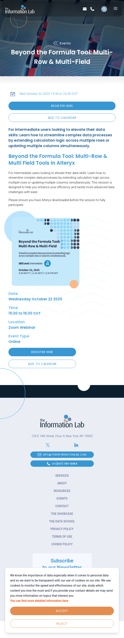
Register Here (62, 106)
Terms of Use (62, 536)
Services (62, 475)
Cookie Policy (62, 544)
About (62, 483)
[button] (62, 117)
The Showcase (62, 513)
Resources (62, 491)
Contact (62, 506)
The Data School (62, 521)
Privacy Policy (62, 529)
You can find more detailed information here (39, 600)
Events (62, 498)
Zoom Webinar (21, 327)
